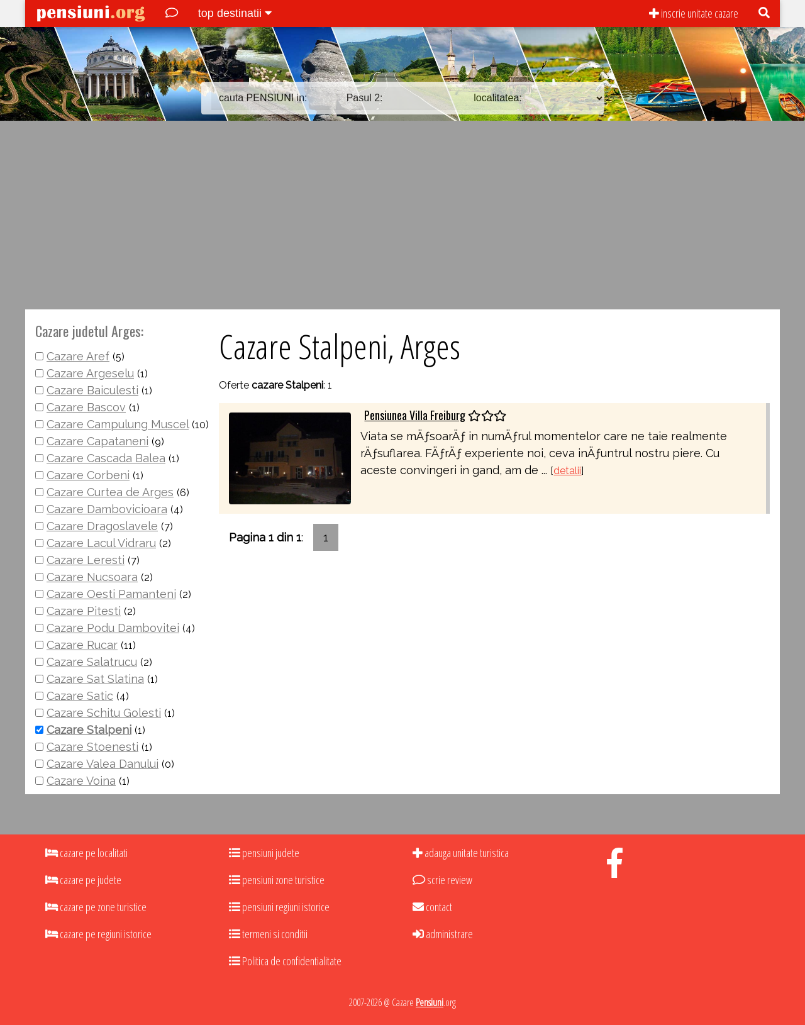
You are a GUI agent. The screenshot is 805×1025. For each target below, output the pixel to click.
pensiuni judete (264, 852)
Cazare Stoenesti (92, 746)
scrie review (442, 879)
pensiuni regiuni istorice (279, 906)
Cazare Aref (78, 356)
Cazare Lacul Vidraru (101, 543)
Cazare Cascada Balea (106, 458)
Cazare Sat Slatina (95, 678)
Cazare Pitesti (84, 611)
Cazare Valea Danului (102, 763)
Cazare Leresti (86, 560)
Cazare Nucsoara (92, 577)
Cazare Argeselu (90, 373)
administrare (443, 933)
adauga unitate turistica (461, 852)
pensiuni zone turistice (277, 879)
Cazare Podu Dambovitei (113, 627)
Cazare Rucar (82, 644)
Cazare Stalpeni (89, 729)
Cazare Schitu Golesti (104, 712)
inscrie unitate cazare (693, 13)
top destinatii (235, 13)
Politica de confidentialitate (285, 960)
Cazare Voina (81, 780)
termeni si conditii (268, 933)
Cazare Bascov (86, 407)
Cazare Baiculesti (92, 390)
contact (432, 906)
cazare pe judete (83, 879)
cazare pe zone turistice (96, 906)
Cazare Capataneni (97, 441)
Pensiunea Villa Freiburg (414, 415)
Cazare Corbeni (88, 475)
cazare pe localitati (86, 852)
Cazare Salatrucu (92, 661)
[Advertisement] (402, 215)
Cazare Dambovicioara (107, 509)
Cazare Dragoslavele (102, 526)
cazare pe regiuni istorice (98, 933)
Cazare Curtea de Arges (110, 492)
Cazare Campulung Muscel (118, 424)
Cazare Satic (80, 695)
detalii (567, 471)
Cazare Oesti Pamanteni (111, 594)
